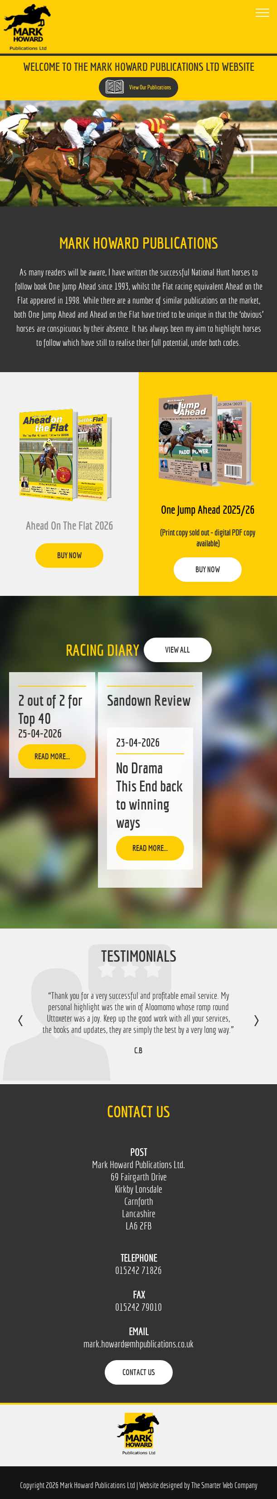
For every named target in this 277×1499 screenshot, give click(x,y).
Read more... (52, 756)
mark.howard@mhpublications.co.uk (138, 1344)
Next (247, 1027)
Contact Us (138, 1372)
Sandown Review (148, 700)
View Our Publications (138, 87)
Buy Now (69, 555)
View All (177, 649)
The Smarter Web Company (224, 1485)
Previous (29, 1027)
